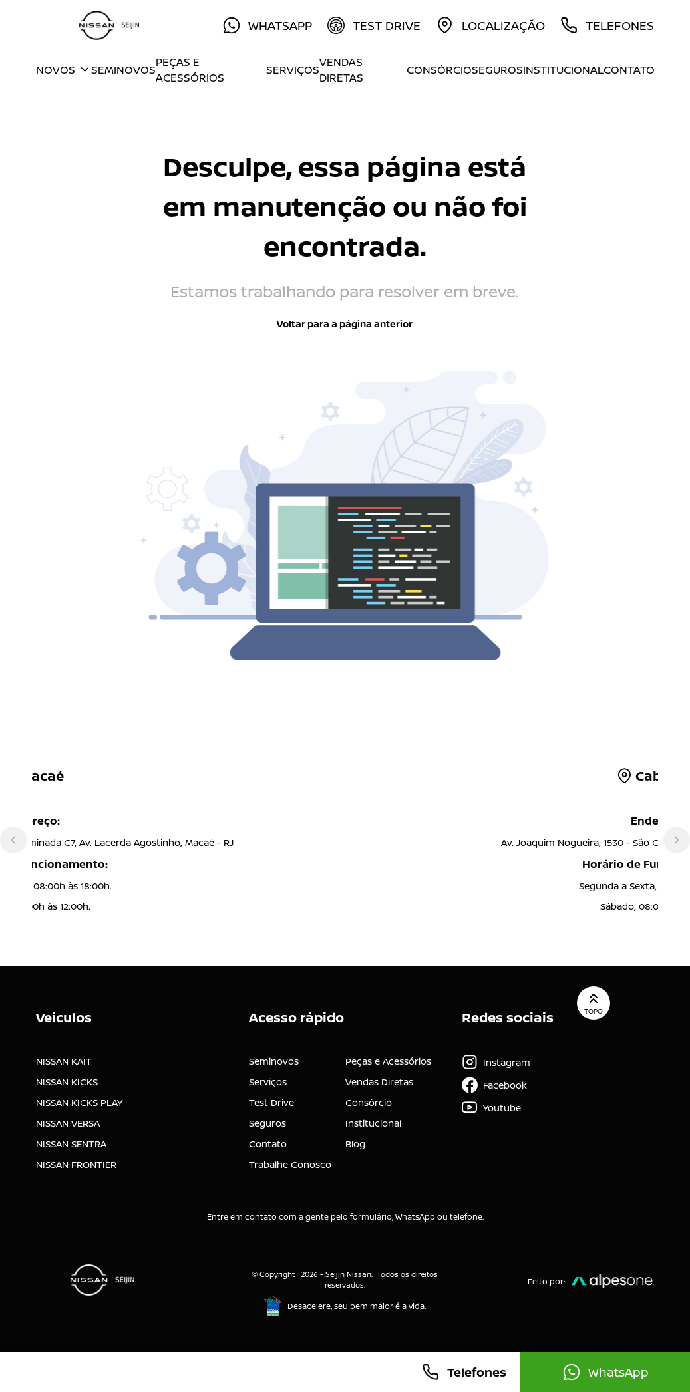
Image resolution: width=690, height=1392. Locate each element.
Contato (629, 70)
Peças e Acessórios (190, 70)
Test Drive (271, 1102)
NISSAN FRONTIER (76, 1164)
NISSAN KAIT (64, 1061)
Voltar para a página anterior (345, 323)
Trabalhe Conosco (290, 1164)
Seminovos (123, 70)
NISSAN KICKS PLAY (79, 1102)
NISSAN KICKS (67, 1081)
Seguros (497, 70)
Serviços (292, 70)
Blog (355, 1143)
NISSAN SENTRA (71, 1143)
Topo (593, 1003)
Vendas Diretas (341, 70)
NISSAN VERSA (68, 1123)
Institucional (563, 70)
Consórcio (439, 70)
